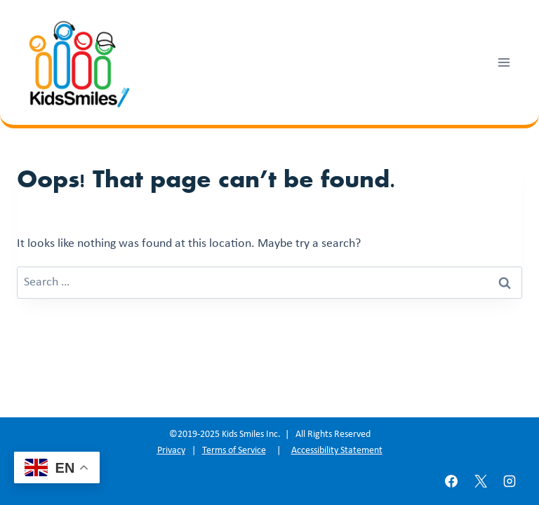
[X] (480, 481)
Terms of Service (234, 450)
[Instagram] (509, 481)
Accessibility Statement (336, 450)
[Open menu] (504, 62)
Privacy (171, 450)
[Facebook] (451, 481)
